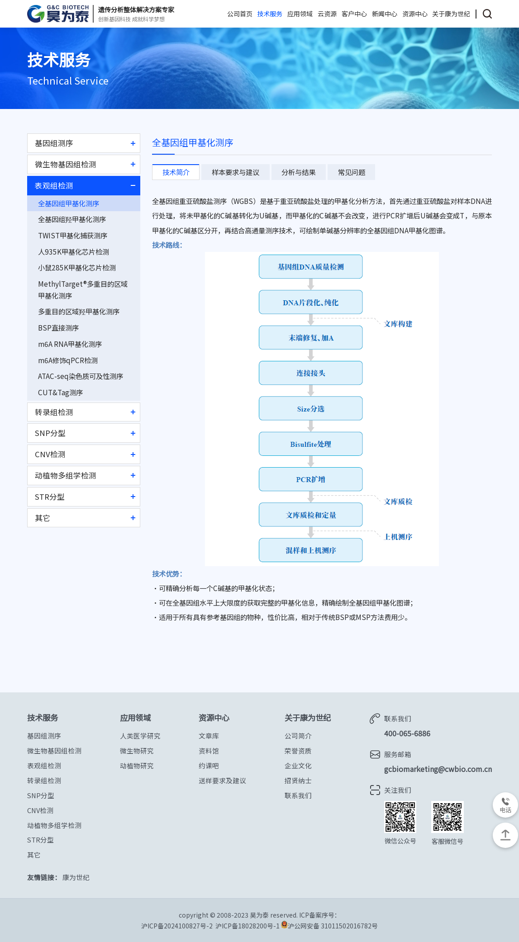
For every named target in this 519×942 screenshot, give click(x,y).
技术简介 (176, 172)
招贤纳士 (298, 780)
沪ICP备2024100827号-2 (177, 925)
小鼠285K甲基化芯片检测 (77, 267)
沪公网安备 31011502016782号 (329, 925)
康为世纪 (76, 877)
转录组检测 (54, 412)
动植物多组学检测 (65, 475)
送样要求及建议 (222, 780)
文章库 (209, 735)
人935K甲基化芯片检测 (73, 251)
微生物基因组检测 (65, 164)
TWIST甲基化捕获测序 (72, 235)
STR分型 (50, 496)
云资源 (327, 13)
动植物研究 (137, 765)
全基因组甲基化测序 (68, 203)
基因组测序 (54, 142)
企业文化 (298, 765)
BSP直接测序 (58, 327)
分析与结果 (298, 172)
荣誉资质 (298, 750)
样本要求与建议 (235, 172)
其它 (42, 517)
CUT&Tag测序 (60, 392)
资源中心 (415, 13)
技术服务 (269, 13)
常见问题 (351, 172)
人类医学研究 (140, 735)
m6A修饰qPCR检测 (68, 360)
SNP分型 (50, 432)
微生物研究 (137, 750)
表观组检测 (54, 185)
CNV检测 (50, 454)
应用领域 (300, 13)
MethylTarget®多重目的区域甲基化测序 (83, 289)
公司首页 (239, 13)
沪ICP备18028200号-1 (248, 925)
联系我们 (298, 795)
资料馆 (209, 750)
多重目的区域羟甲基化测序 (78, 311)
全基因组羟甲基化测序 (72, 219)
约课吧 (209, 765)
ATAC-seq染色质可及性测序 (80, 376)
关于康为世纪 (451, 13)
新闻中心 (384, 13)
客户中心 (354, 13)
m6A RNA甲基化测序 (70, 344)
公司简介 (298, 735)
